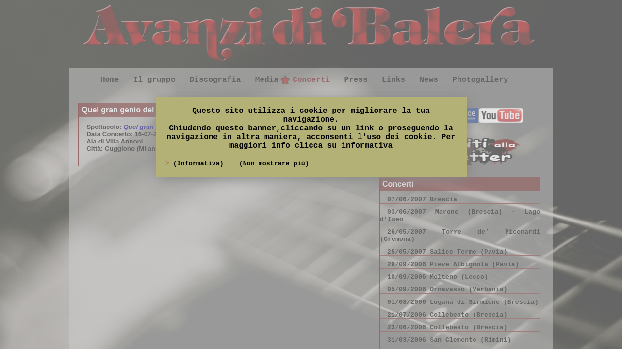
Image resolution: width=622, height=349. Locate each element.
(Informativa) (200, 163)
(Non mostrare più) (274, 163)
